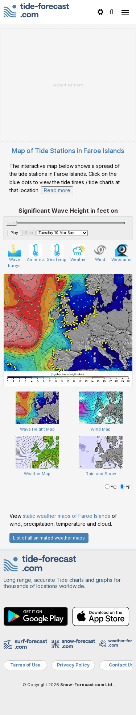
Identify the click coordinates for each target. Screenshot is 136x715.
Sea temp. (57, 253)
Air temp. (36, 253)
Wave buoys (14, 256)
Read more (57, 190)
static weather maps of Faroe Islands (66, 516)
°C (111, 487)
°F (125, 487)
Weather (78, 253)
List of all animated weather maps (49, 538)
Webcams (121, 253)
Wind (100, 253)
